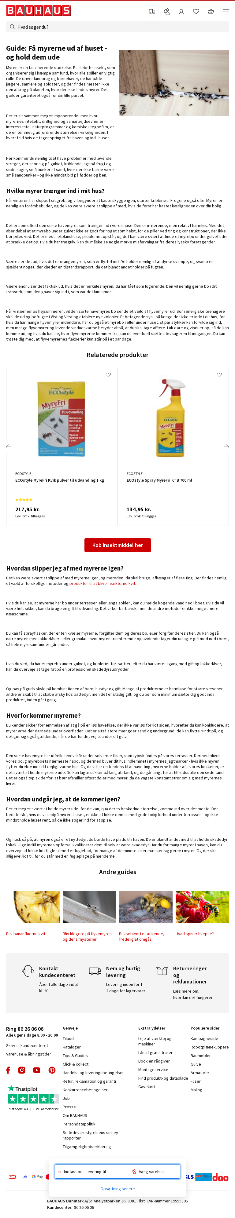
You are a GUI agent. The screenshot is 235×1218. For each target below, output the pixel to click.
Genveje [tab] (70, 1028)
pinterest (52, 1070)
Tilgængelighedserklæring (87, 1146)
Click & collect (75, 1064)
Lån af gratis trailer (155, 1052)
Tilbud (68, 1038)
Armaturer (200, 1072)
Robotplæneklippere (210, 1047)
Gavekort (146, 1086)
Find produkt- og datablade (163, 1078)
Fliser (196, 1081)
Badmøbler (201, 1055)
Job (66, 1098)
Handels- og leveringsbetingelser (93, 1072)
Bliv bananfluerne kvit (25, 933)
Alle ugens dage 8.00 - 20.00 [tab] (32, 1031)
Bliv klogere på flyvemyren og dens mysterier (87, 936)
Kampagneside (204, 1038)
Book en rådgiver (154, 1061)
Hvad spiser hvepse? (195, 933)
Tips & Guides (75, 1055)
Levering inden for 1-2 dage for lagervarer (125, 988)
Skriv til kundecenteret (27, 1045)
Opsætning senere (117, 1188)
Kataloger (72, 1047)
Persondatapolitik (79, 1124)
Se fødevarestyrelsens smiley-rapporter (91, 1135)
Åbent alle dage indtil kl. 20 (58, 988)
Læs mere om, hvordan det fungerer (193, 994)
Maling (196, 1089)
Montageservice (153, 1069)
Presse (69, 1107)
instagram (21, 1070)
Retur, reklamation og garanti (89, 1081)
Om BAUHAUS (75, 1115)
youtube (36, 1070)
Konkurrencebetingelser (85, 1089)
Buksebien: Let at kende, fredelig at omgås (141, 936)
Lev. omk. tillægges (30, 516)
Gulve (196, 1064)
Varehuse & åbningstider (28, 1054)
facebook (8, 1070)
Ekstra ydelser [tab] (151, 1028)
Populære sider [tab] (205, 1028)
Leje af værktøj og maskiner (155, 1041)
